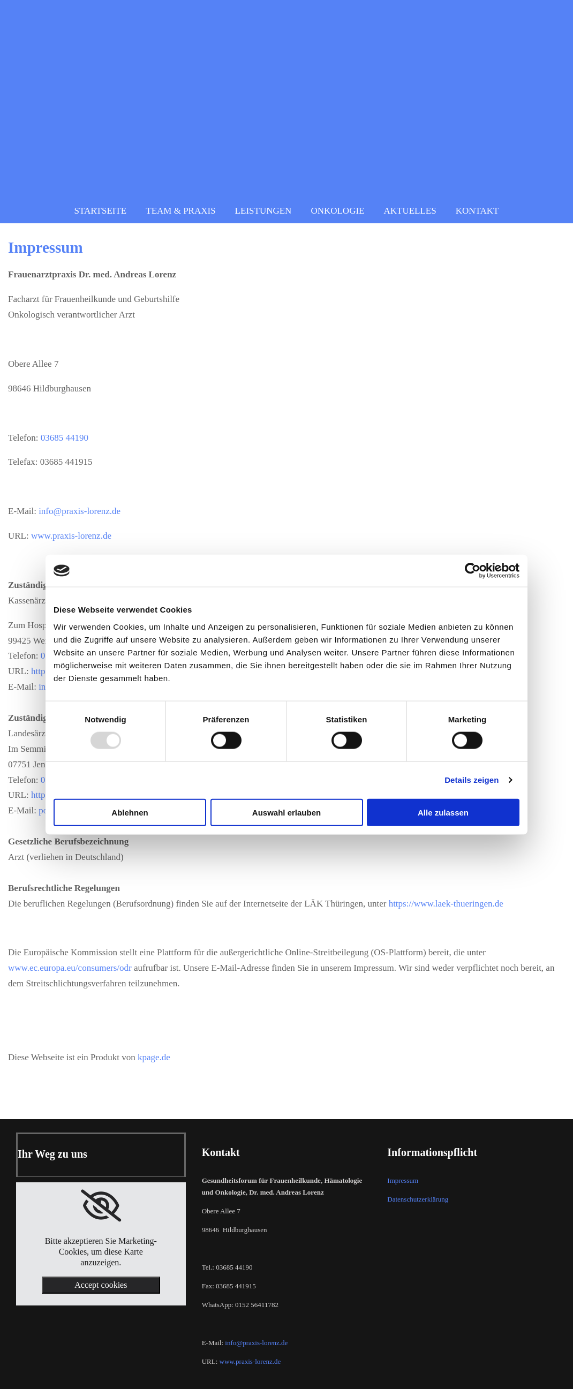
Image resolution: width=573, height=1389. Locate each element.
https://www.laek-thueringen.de (446, 904)
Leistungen (263, 211)
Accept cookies (100, 1284)
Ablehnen (129, 812)
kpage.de (154, 1057)
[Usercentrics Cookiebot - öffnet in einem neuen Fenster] (472, 571)
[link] (101, 1206)
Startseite (100, 211)
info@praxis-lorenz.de (79, 511)
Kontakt (477, 211)
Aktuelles (409, 211)
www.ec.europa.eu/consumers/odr (70, 968)
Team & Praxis (180, 211)
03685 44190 (64, 438)
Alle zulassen (443, 812)
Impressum (402, 1180)
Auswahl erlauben (286, 812)
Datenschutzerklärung (417, 1199)
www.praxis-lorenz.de (71, 536)
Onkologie (337, 211)
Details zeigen (471, 779)
